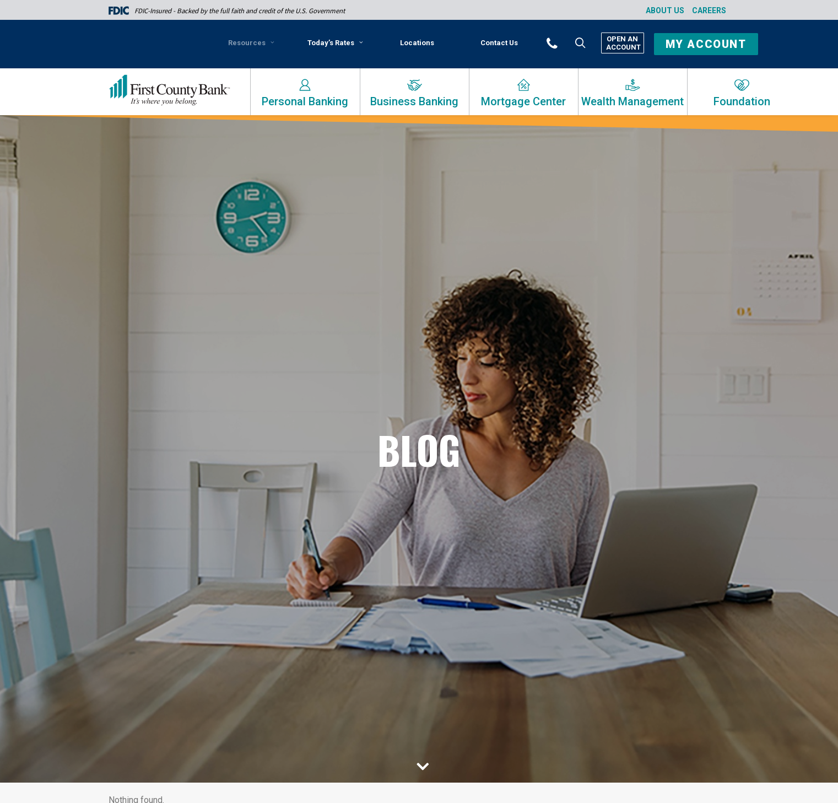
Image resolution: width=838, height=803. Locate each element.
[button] (567, 42)
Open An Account (622, 43)
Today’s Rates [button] (335, 43)
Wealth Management (632, 101)
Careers (709, 10)
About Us (665, 10)
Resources (251, 43)
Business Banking (414, 101)
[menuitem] (253, 47)
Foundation (741, 101)
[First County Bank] (169, 90)
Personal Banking (305, 101)
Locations (417, 43)
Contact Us (499, 43)
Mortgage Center (523, 101)
